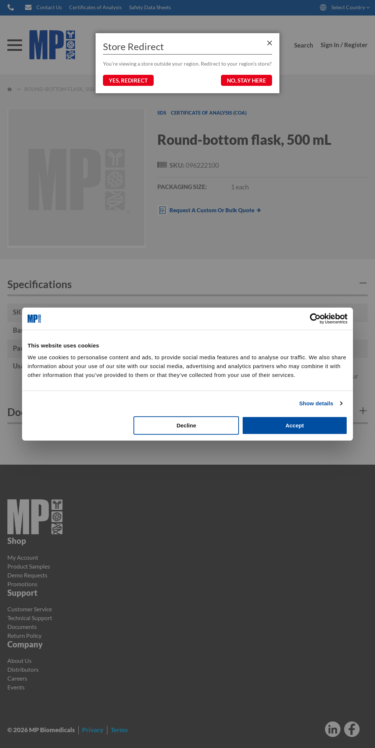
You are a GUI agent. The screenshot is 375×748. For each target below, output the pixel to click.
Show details (316, 403)
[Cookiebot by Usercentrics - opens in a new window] (315, 318)
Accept (294, 425)
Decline (186, 425)
